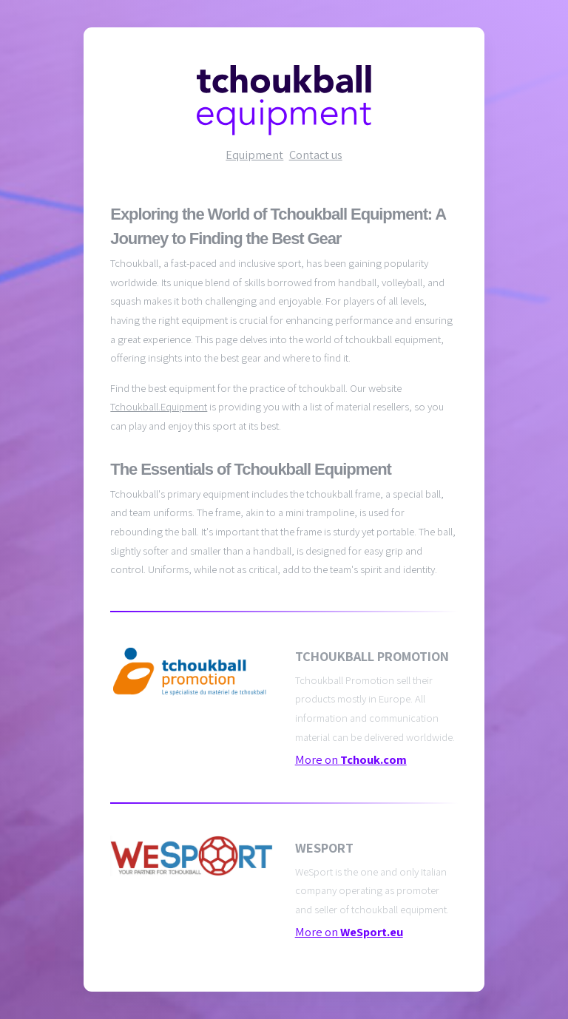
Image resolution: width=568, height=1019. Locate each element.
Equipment (254, 154)
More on (351, 759)
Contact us (315, 154)
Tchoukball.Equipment (158, 406)
